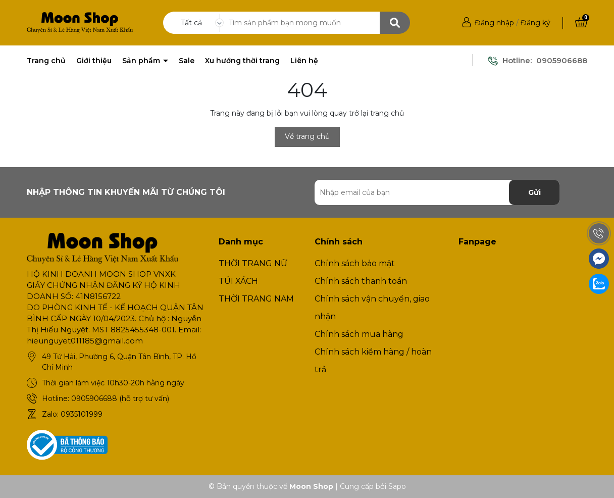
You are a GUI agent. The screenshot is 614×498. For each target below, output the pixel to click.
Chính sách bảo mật (355, 263)
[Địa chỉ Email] (437, 192)
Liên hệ (304, 60)
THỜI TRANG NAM (256, 299)
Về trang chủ (307, 136)
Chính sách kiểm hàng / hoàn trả (373, 360)
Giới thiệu (94, 60)
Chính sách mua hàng (359, 334)
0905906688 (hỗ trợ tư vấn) (120, 398)
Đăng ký (535, 22)
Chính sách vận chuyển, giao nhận (372, 307)
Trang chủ (46, 60)
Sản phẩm (142, 60)
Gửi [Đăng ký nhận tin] (534, 192)
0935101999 (82, 414)
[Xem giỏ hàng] (581, 22)
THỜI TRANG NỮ (253, 263)
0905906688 (561, 60)
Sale (186, 60)
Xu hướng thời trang (242, 60)
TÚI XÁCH (238, 281)
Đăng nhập (494, 22)
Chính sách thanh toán (361, 281)
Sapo (397, 486)
